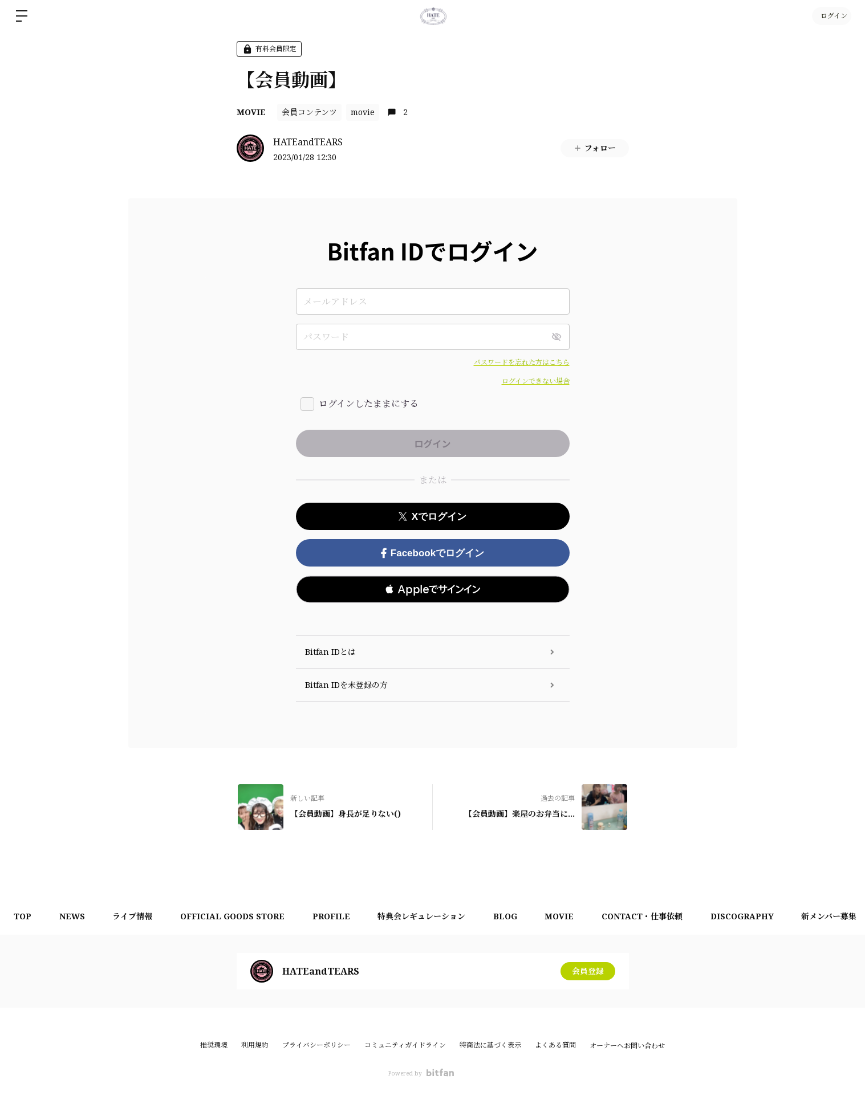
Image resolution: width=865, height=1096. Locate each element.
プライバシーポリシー (316, 1045)
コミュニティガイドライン (405, 1045)
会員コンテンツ (309, 112)
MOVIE (251, 112)
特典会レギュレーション (426, 916)
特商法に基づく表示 (490, 1045)
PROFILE (335, 916)
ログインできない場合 (536, 381)
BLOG (510, 916)
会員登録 (588, 970)
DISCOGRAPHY (749, 916)
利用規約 (255, 1045)
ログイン (831, 16)
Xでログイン (432, 516)
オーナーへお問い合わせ (627, 1045)
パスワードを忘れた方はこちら (522, 362)
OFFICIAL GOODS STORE (235, 916)
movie (363, 112)
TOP (23, 916)
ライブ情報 (135, 916)
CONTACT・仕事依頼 (648, 916)
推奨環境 (214, 1045)
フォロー (594, 147)
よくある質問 (555, 1045)
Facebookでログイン (432, 553)
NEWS (73, 916)
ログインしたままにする (369, 403)
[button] (433, 589)
